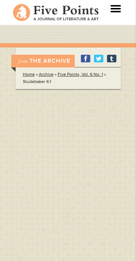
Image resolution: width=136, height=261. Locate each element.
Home (29, 74)
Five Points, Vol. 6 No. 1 (80, 74)
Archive (46, 74)
